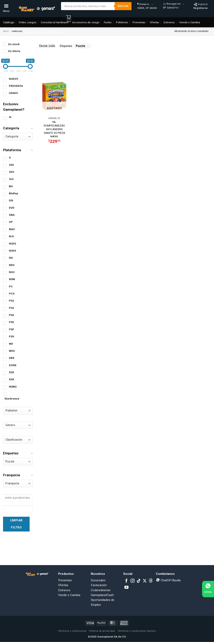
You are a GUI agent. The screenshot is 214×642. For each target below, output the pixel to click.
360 (11, 164)
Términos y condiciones (72, 630)
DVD (11, 207)
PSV (11, 336)
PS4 (11, 315)
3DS (11, 171)
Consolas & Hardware (54, 22)
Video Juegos (27, 22)
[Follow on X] (145, 581)
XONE (12, 365)
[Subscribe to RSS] (151, 581)
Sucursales (12, 32)
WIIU (12, 350)
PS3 (11, 307)
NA (11, 257)
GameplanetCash (35, 32)
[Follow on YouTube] (126, 587)
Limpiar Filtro (16, 524)
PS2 (11, 300)
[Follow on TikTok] (139, 581)
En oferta (14, 51)
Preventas (65, 580)
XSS (11, 372)
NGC (12, 272)
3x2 (11, 179)
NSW (12, 279)
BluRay (13, 193)
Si (10, 117)
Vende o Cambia (69, 595)
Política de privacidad (102, 630)
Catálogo (8, 22)
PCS (11, 293)
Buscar (123, 5)
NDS (11, 265)
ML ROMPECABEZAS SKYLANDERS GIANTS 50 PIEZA (54, 127)
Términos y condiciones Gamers (137, 630)
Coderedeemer (101, 590)
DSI (11, 200)
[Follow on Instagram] (133, 581)
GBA (12, 214)
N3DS (12, 250)
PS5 (11, 322)
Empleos (55, 32)
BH (11, 186)
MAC (12, 229)
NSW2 (13, 386)
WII (11, 343)
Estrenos (64, 590)
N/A (11, 236)
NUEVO (13, 78)
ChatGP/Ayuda (168, 580)
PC (11, 286)
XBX (11, 357)
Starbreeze (11, 398)
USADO (13, 93)
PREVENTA (16, 85)
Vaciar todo (47, 45)
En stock (14, 44)
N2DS (12, 243)
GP (11, 221)
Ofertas (63, 585)
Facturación (99, 585)
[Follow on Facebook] (126, 581)
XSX (11, 379)
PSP (11, 329)
